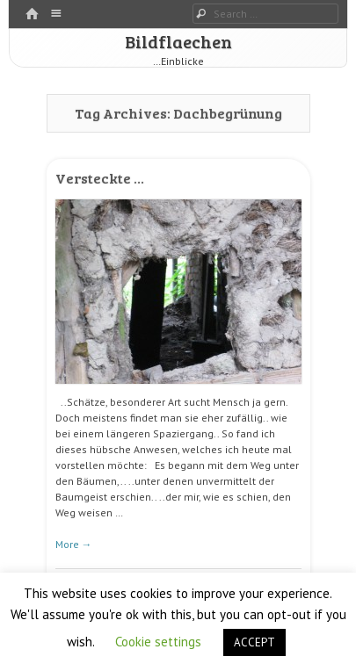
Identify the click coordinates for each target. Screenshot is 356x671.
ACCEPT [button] (254, 642)
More (73, 544)
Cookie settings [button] (158, 641)
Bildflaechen (178, 41)
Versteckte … (99, 178)
